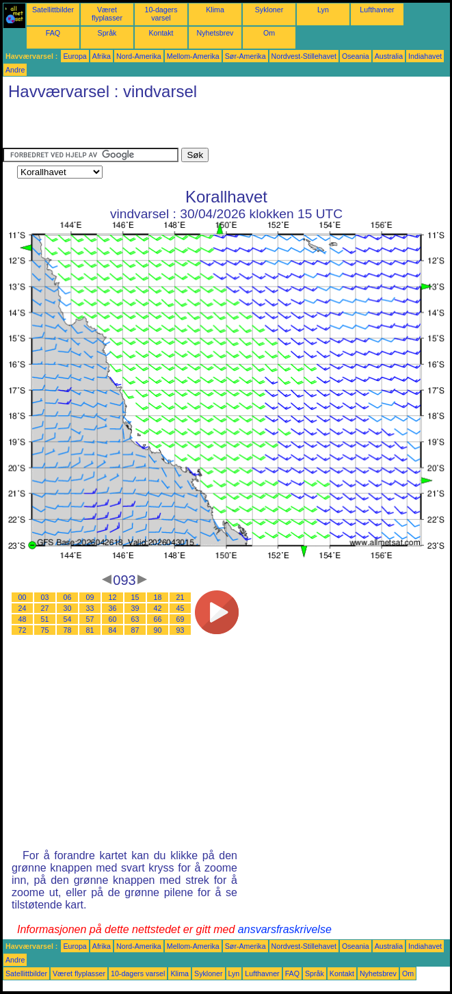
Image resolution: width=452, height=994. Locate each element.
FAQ (53, 33)
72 (22, 630)
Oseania (355, 56)
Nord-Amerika (138, 56)
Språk (107, 33)
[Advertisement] (163, 127)
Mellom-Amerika (193, 56)
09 (90, 597)
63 (135, 619)
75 (45, 630)
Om (269, 33)
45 (180, 608)
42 (158, 608)
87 (135, 630)
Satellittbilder (53, 9)
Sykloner (269, 9)
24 (22, 608)
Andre (15, 70)
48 (22, 619)
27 (45, 608)
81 (90, 630)
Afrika (101, 56)
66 (158, 619)
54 (68, 619)
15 (135, 597)
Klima (215, 9)
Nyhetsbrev (215, 33)
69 (180, 619)
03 (45, 597)
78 (68, 630)
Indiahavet (425, 56)
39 (135, 608)
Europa (74, 56)
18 (158, 597)
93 (180, 630)
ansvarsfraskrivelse (285, 929)
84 (113, 630)
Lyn (323, 9)
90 (158, 630)
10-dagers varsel (161, 13)
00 (22, 597)
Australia (389, 56)
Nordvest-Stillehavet (303, 56)
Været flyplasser (107, 13)
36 (113, 608)
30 (68, 608)
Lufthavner (377, 9)
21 (180, 597)
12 (113, 597)
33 (90, 608)
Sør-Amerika (245, 56)
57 (90, 619)
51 (45, 619)
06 (68, 597)
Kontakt (160, 33)
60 (113, 619)
